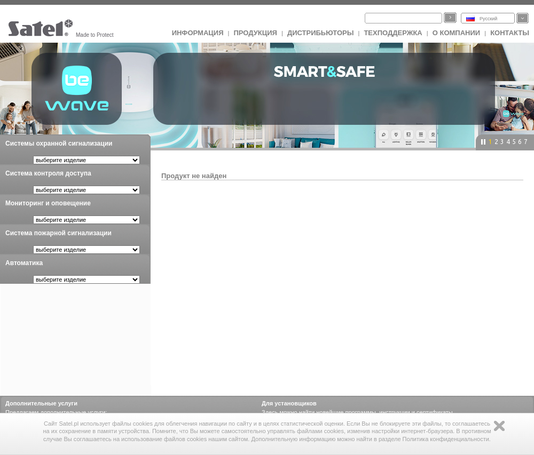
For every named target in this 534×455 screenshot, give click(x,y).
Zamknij (499, 426)
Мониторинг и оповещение (48, 203)
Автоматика (24, 263)
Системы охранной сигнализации (58, 143)
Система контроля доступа (48, 173)
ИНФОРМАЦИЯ (198, 33)
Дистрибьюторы (320, 33)
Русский (488, 18)
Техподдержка (393, 33)
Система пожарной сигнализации (58, 233)
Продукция (255, 33)
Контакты (509, 33)
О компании (456, 33)
